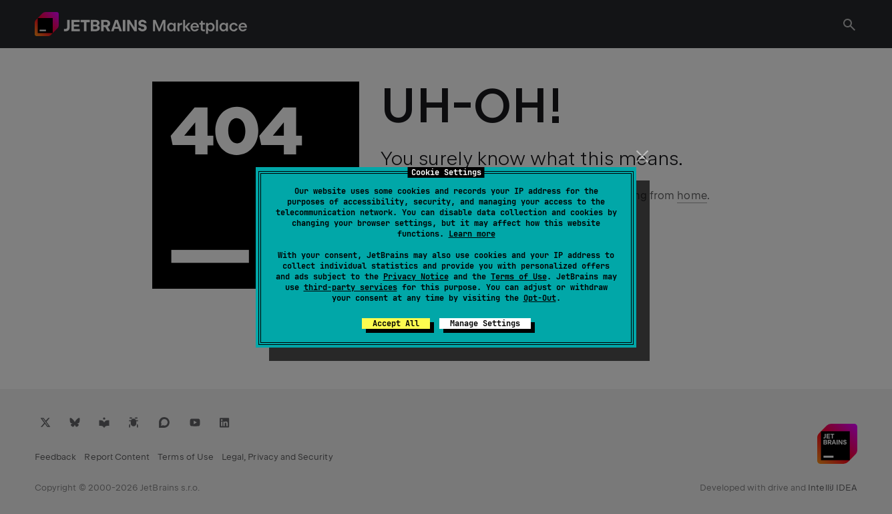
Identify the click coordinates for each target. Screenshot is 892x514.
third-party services (350, 287)
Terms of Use (519, 276)
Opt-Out (539, 298)
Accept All (396, 323)
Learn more (472, 234)
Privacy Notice (416, 276)
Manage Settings (485, 323)
